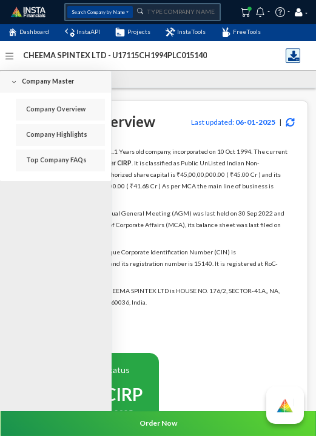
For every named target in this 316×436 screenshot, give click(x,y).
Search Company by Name (98, 12)
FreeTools (241, 32)
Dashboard (28, 32)
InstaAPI (82, 32)
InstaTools (186, 32)
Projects (132, 32)
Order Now (158, 423)
